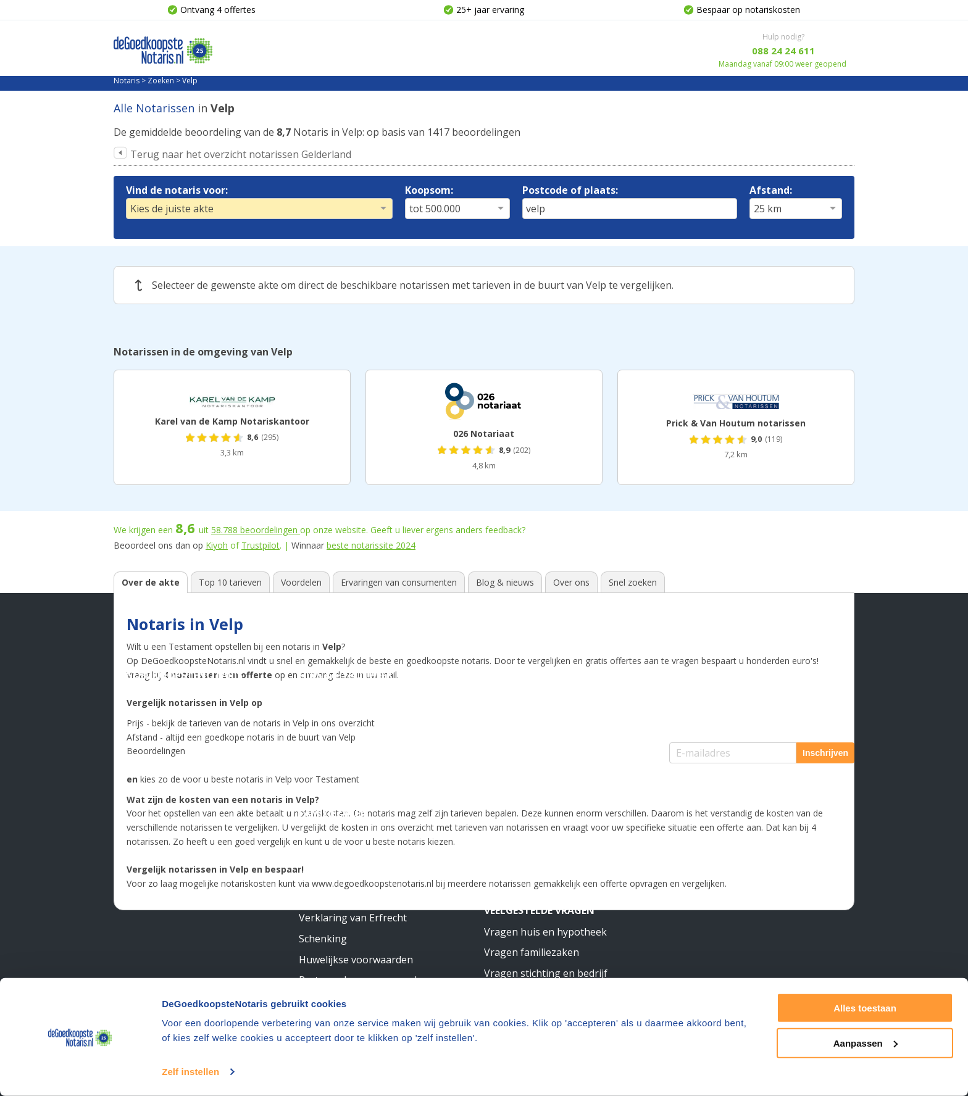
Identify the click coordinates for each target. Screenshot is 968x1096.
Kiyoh (217, 545)
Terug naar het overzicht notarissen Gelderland (240, 154)
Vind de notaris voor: (177, 190)
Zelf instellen (190, 1071)
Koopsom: (429, 190)
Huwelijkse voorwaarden (356, 959)
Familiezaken (334, 813)
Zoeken (161, 80)
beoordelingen (255, 530)
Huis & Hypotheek (346, 675)
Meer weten (515, 792)
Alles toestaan (864, 1008)
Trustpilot (260, 545)
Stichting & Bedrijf (535, 675)
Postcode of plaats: (570, 190)
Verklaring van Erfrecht (353, 917)
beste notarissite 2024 (371, 545)
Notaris (127, 80)
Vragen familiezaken (531, 952)
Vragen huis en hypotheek (545, 932)
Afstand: (770, 190)
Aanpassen (865, 1042)
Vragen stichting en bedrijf (545, 973)
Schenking (323, 938)
